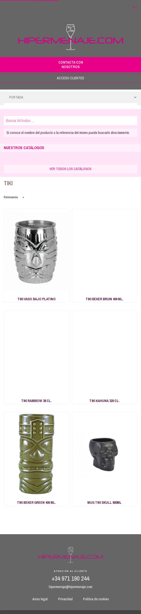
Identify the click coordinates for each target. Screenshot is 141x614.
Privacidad (65, 599)
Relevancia (14, 197)
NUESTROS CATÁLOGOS (24, 147)
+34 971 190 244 (70, 578)
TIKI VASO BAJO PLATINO (36, 299)
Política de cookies (96, 599)
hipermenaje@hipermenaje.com (70, 587)
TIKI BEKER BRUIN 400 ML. (104, 299)
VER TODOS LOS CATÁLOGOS (70, 169)
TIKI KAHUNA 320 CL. (104, 401)
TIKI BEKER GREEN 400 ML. (36, 502)
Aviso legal (40, 599)
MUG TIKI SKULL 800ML (104, 502)
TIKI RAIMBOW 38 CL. (36, 401)
